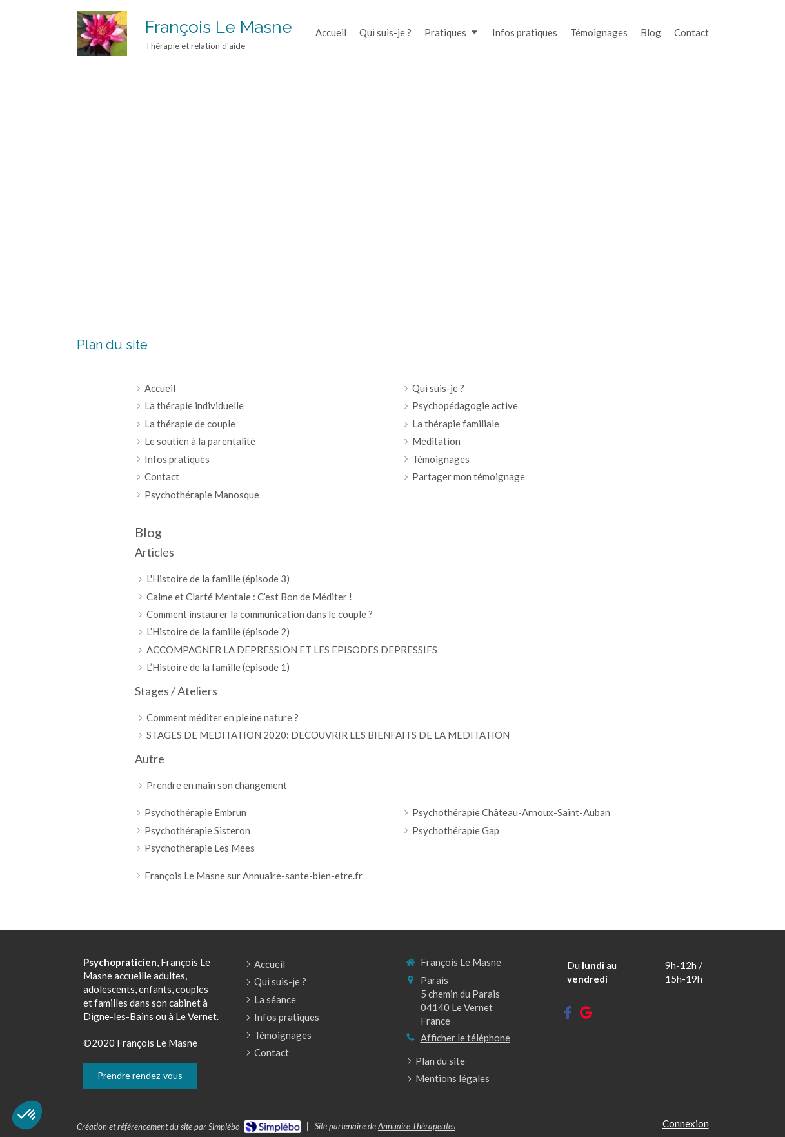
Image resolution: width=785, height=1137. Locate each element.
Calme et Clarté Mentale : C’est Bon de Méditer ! (249, 596)
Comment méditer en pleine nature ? (222, 717)
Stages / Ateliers (176, 691)
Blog (148, 532)
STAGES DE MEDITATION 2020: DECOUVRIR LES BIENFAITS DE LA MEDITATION (328, 735)
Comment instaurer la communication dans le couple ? (259, 614)
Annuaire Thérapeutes (416, 1126)
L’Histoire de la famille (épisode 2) (218, 631)
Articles (154, 552)
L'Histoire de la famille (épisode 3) (218, 578)
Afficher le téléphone (465, 1037)
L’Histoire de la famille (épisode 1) (218, 667)
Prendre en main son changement (216, 785)
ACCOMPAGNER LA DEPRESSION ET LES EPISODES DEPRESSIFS (291, 649)
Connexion (685, 1123)
